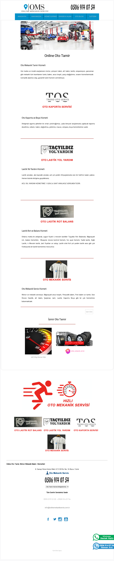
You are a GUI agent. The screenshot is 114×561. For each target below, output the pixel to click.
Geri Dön (89, 311)
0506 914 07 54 (64, 499)
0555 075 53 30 (50, 499)
